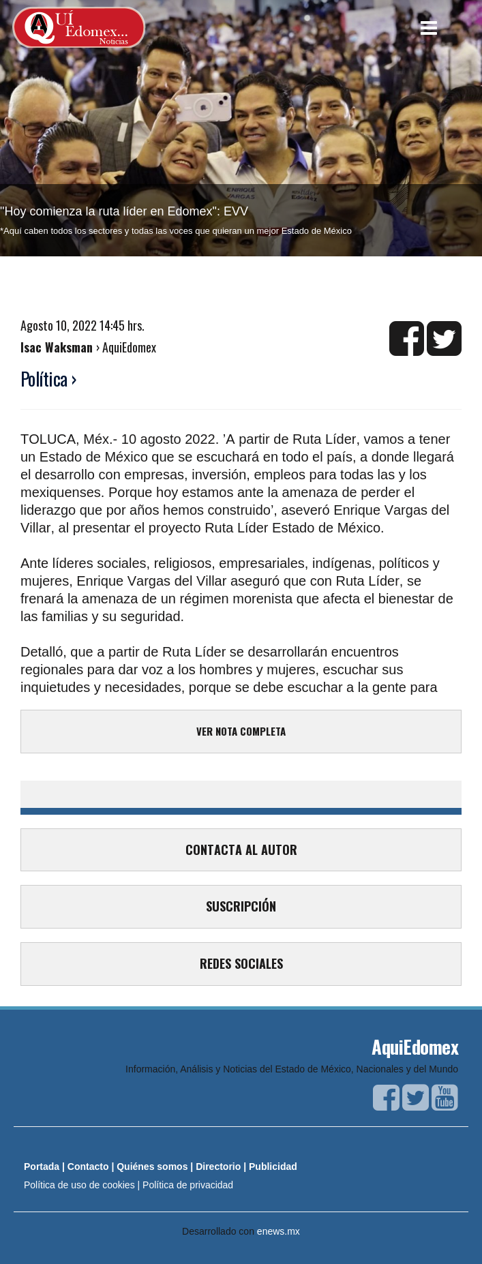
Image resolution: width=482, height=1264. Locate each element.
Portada (41, 1166)
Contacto (88, 1166)
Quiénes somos (152, 1166)
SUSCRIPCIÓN (241, 906)
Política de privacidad (187, 1184)
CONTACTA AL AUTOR (241, 849)
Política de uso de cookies (79, 1184)
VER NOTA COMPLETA (241, 730)
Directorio (218, 1166)
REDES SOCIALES (241, 963)
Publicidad (273, 1166)
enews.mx (278, 1231)
